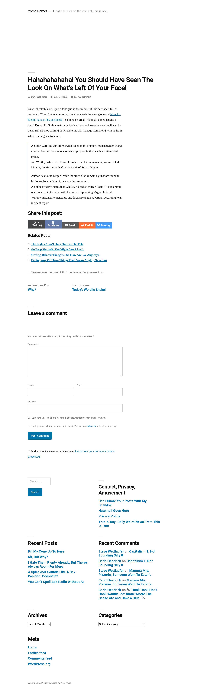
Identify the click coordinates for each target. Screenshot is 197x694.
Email (79, 385)
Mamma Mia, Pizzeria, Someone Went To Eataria (125, 573)
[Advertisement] (98, 43)
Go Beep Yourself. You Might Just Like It (57, 249)
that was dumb (96, 272)
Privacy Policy (109, 516)
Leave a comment (82, 97)
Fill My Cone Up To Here (46, 551)
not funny (83, 272)
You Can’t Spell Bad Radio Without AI (56, 582)
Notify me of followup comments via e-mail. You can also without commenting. (72, 426)
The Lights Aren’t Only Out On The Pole (57, 244)
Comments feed (40, 658)
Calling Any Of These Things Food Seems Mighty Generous (69, 260)
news (75, 272)
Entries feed (37, 653)
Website (32, 401)
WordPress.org (39, 664)
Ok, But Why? (38, 557)
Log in (32, 647)
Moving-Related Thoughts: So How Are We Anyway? (65, 255)
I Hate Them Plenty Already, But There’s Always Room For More (58, 564)
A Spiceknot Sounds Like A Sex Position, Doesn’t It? (51, 574)
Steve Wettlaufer (39, 97)
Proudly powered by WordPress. (56, 683)
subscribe (91, 426)
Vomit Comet (37, 11)
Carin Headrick (110, 561)
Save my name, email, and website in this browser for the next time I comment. (69, 418)
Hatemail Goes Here (114, 511)
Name (31, 385)
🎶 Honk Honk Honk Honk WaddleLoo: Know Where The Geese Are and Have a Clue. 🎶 (128, 594)
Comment (33, 344)
